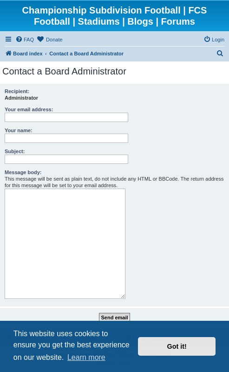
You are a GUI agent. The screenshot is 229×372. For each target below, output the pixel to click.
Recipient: (17, 91)
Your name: (19, 130)
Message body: (23, 172)
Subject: (15, 151)
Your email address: (29, 109)
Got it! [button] (177, 346)
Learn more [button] (86, 357)
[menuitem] (24, 39)
